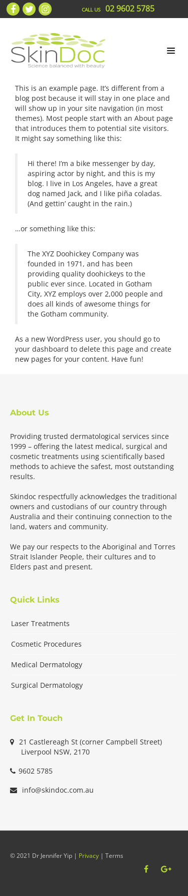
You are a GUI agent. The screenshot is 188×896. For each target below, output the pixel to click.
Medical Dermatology (46, 664)
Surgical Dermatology (47, 685)
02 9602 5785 (129, 8)
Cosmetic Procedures (46, 644)
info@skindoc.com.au (58, 790)
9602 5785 (36, 771)
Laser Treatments (40, 623)
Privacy (89, 855)
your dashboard (42, 349)
